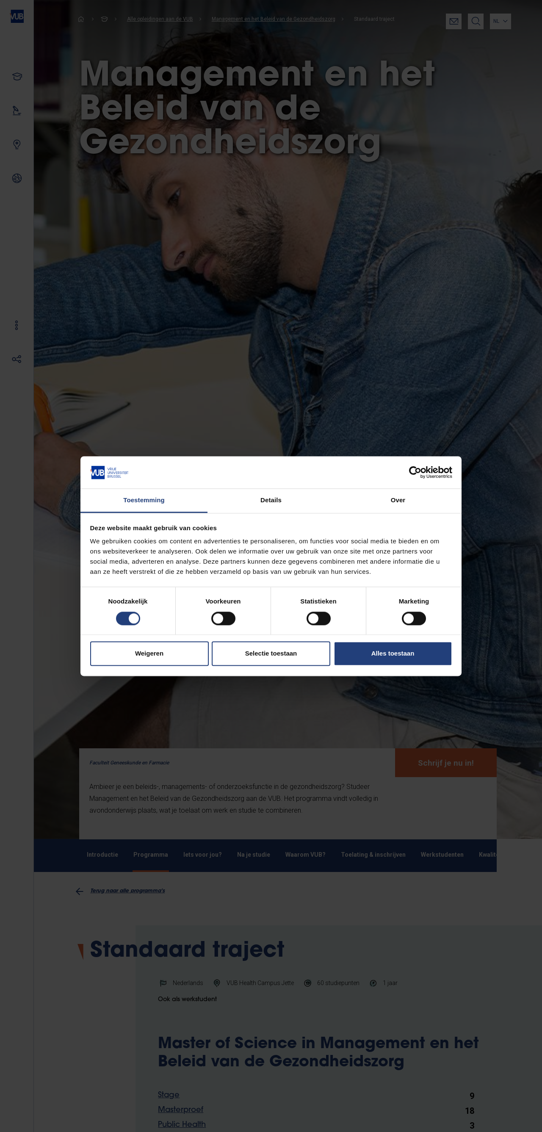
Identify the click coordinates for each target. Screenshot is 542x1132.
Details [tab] (271, 500)
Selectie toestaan (271, 653)
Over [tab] (398, 500)
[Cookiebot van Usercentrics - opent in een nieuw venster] (415, 472)
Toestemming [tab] (144, 500)
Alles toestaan (393, 653)
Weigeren (149, 653)
